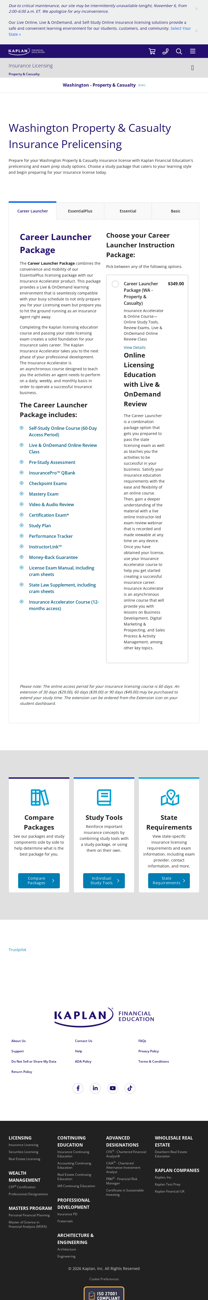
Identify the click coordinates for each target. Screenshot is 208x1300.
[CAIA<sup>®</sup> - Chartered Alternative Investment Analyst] (123, 1167)
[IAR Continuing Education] (76, 1186)
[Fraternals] (65, 1221)
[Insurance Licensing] (104, 68)
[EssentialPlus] (80, 211)
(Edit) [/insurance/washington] (141, 85)
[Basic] (175, 211)
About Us (18, 1041)
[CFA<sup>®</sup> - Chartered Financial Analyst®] (126, 1154)
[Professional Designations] (28, 1194)
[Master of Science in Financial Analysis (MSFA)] (28, 1224)
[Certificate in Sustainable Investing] (125, 1192)
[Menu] (192, 51)
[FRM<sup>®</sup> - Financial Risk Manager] (121, 1181)
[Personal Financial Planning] (29, 1215)
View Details (135, 347)
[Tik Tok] (130, 1088)
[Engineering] (66, 1256)
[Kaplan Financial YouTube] (112, 1088)
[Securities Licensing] (23, 1152)
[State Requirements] (169, 880)
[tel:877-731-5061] (165, 51)
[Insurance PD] (67, 1214)
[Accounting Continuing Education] (74, 1165)
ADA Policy (83, 1061)
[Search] (179, 51)
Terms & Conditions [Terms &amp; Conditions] (153, 1061)
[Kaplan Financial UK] (169, 1191)
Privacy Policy (148, 1051)
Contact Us (83, 1041)
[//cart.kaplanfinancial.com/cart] (152, 51)
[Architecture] (66, 1249)
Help (78, 1051)
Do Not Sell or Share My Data (33, 1061)
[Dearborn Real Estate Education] (171, 1154)
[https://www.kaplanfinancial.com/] (77, 51)
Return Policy (21, 1071)
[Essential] (128, 211)
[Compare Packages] (39, 880)
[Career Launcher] (32, 210)
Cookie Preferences (104, 1279)
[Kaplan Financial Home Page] (104, 1019)
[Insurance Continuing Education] (73, 1154)
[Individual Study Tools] (104, 880)
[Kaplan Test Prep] (167, 1184)
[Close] (196, 8)
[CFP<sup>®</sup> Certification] (22, 1187)
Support (17, 1051)
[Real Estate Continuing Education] (74, 1176)
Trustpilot (17, 949)
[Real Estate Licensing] (24, 1159)
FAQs (142, 1041)
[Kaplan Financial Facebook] (78, 1088)
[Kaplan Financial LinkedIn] (95, 1088)
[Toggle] (61, 431)
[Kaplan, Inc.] (163, 1177)
